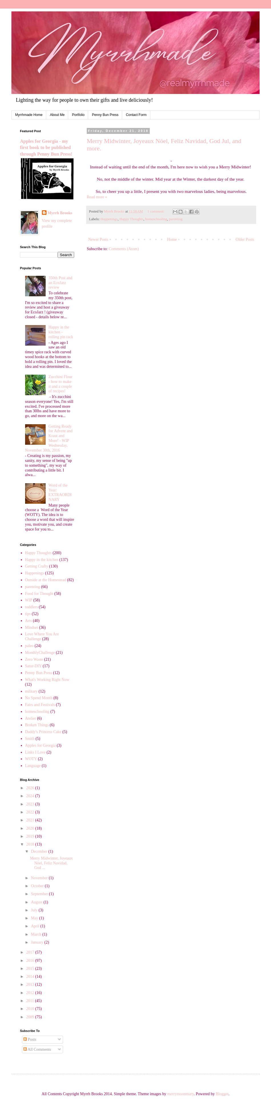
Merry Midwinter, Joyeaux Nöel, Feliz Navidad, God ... (51, 863)
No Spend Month (38, 698)
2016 (30, 960)
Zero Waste (34, 659)
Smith (30, 738)
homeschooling (156, 219)
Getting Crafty (36, 566)
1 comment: (156, 211)
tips (28, 614)
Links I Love (35, 752)
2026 (30, 788)
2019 (30, 836)
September (40, 894)
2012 (30, 993)
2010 (30, 1009)
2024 (30, 796)
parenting (176, 219)
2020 (30, 828)
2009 (30, 1017)
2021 (30, 820)
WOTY (31, 759)
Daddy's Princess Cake (43, 732)
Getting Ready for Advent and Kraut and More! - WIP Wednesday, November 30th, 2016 (49, 438)
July (35, 910)
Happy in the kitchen (41, 560)
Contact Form (136, 115)
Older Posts (245, 239)
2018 (30, 844)
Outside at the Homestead (45, 580)
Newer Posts (98, 239)
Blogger (222, 1094)
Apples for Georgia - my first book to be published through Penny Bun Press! (46, 147)
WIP (29, 600)
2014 (30, 976)
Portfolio (78, 115)
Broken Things (37, 725)
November (40, 878)
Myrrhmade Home (29, 115)
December (39, 851)
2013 (30, 984)
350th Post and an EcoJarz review (60, 283)
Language (33, 766)
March (36, 934)
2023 (30, 804)
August (37, 902)
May (35, 918)
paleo (29, 646)
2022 (30, 812)
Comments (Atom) (124, 249)
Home (172, 239)
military (31, 691)
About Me (57, 115)
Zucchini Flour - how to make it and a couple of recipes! (60, 384)
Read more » (97, 197)
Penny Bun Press (105, 115)
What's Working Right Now (47, 680)
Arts (28, 621)
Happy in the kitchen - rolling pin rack (60, 332)
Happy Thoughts (131, 219)
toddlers (31, 607)
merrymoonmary (180, 1094)
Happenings (109, 219)
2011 (30, 1001)
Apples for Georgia (40, 745)
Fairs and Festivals (40, 705)
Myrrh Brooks (60, 213)
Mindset (31, 627)
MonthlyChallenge (40, 652)
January (37, 942)
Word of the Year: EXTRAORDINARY (60, 492)
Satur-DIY (33, 666)
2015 (30, 968)
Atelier (30, 718)
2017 (30, 952)
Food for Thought (39, 593)
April (35, 926)
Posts (29, 1039)
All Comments (37, 1049)
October (38, 886)
